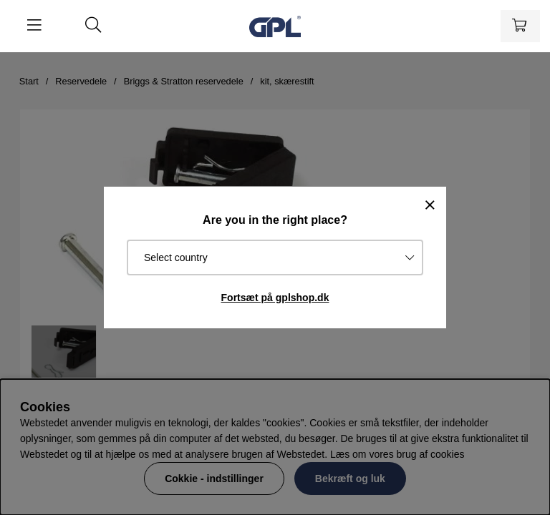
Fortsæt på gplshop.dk (275, 297)
